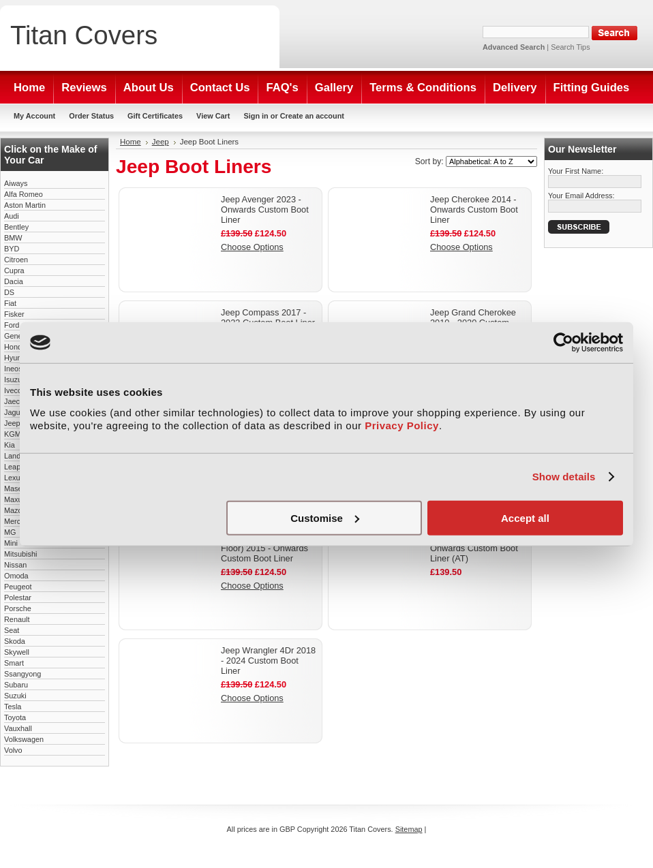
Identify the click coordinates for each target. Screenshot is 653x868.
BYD (11, 249)
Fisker (14, 314)
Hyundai (17, 358)
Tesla (12, 706)
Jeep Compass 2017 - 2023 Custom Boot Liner (268, 317)
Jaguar (15, 412)
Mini (11, 543)
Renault (16, 619)
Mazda (15, 510)
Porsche (17, 608)
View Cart (213, 116)
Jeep (12, 423)
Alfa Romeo (23, 194)
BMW (13, 238)
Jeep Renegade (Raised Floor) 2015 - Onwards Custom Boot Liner (268, 548)
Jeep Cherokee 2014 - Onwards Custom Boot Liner (474, 209)
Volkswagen (24, 739)
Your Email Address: (581, 195)
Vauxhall (18, 728)
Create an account (312, 116)
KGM (12, 434)
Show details (564, 476)
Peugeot (18, 587)
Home (130, 142)
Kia (9, 445)
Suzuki (15, 696)
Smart (14, 663)
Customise (324, 517)
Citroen (16, 259)
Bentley (16, 227)
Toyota (15, 717)
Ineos (13, 369)
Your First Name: (575, 171)
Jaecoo (16, 401)
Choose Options (252, 247)
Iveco (13, 390)
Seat (11, 630)
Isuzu (13, 379)
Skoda (14, 641)
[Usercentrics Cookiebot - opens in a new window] (563, 342)
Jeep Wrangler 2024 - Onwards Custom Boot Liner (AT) (474, 548)
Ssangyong (22, 674)
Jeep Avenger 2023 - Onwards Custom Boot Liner (265, 209)
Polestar (17, 597)
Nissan (15, 565)
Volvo (13, 750)
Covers (83, 35)
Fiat (10, 303)
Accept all (525, 517)
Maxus (15, 499)
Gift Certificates (155, 116)
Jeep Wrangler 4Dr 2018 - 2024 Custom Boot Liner (268, 660)
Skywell (16, 652)
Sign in (255, 116)
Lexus (14, 478)
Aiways (15, 183)
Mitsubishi (20, 554)
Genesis (17, 336)
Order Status (91, 116)
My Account (34, 116)
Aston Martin (25, 205)
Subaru (16, 685)
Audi (11, 216)
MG (10, 532)
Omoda (16, 576)
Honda (15, 347)
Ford (11, 325)
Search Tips (570, 47)
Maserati (18, 488)
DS (9, 292)
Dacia (13, 281)
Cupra (14, 270)
